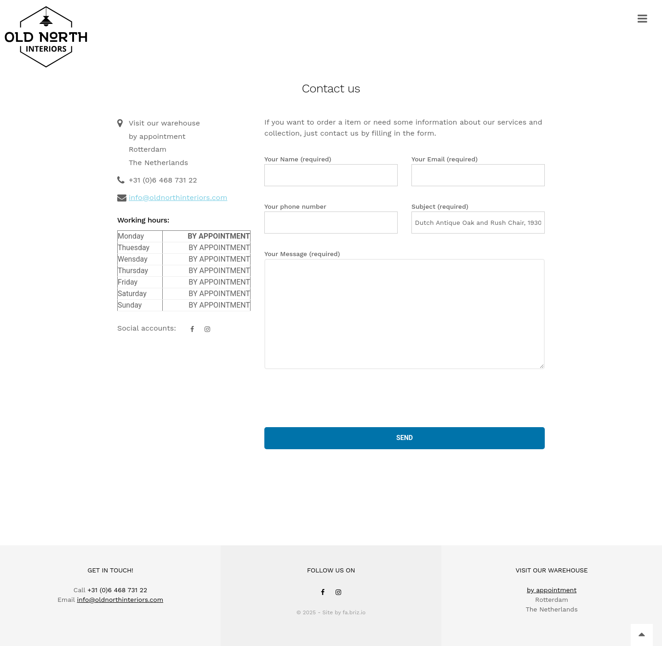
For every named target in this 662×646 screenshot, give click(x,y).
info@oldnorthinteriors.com (178, 197)
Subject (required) (478, 218)
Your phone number (331, 218)
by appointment (551, 590)
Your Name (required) (331, 170)
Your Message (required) (404, 309)
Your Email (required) (478, 170)
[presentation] (334, 398)
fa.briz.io (353, 612)
